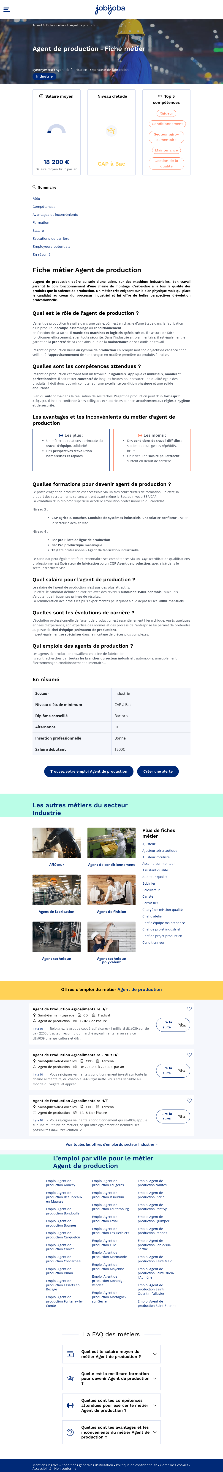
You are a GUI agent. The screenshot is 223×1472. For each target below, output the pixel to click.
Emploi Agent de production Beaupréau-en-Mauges (64, 1197)
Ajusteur (148, 844)
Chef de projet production (162, 936)
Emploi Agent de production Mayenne (108, 1267)
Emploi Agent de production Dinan (59, 1271)
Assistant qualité (155, 870)
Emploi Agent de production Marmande (109, 1255)
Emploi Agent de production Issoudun (108, 1195)
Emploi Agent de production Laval (105, 1219)
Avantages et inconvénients (55, 215)
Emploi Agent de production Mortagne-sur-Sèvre (109, 1297)
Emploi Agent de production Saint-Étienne (157, 1303)
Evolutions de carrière (51, 239)
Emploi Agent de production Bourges (61, 1223)
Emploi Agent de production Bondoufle (62, 1211)
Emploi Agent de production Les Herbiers (110, 1231)
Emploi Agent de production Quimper (153, 1219)
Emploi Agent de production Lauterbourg (110, 1207)
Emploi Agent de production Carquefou (63, 1235)
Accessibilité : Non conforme (54, 1468)
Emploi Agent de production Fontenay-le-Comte (64, 1301)
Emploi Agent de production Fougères (108, 1183)
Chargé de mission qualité (162, 909)
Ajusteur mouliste (156, 857)
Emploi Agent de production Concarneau (64, 1259)
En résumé (42, 255)
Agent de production (139, 989)
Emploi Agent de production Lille (104, 1243)
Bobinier (148, 883)
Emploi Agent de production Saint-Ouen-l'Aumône (156, 1273)
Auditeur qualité (155, 877)
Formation (41, 223)
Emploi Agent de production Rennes (152, 1231)
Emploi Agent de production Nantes (152, 1183)
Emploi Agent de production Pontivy (152, 1207)
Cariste (147, 896)
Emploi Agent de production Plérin (151, 1195)
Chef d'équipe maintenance (163, 923)
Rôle (36, 199)
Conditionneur (153, 942)
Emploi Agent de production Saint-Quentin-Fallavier (151, 1289)
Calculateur (151, 890)
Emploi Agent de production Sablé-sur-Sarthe (154, 1245)
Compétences (44, 207)
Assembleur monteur (158, 863)
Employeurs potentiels (52, 247)
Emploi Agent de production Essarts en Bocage (63, 1285)
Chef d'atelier (152, 916)
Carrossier (150, 903)
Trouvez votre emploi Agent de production (88, 771)
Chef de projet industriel (161, 929)
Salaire (38, 231)
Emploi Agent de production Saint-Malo (155, 1259)
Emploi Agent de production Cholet (60, 1247)
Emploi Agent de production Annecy (60, 1183)
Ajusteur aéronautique (159, 850)
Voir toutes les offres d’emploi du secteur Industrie (112, 1144)
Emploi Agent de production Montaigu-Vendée (109, 1280)
